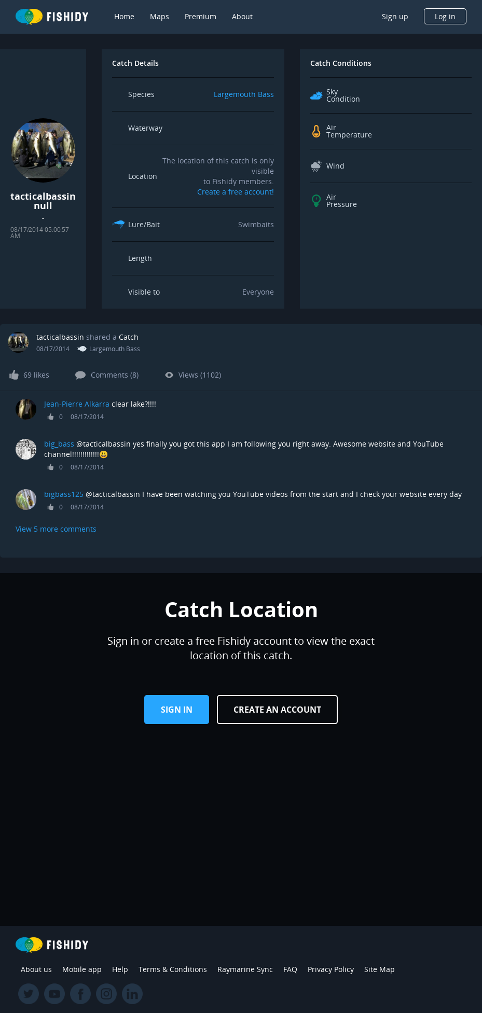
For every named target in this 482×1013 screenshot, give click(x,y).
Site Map (379, 969)
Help (120, 969)
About (242, 16)
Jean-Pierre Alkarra (76, 404)
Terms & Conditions (173, 969)
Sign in (176, 709)
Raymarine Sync (245, 969)
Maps (159, 16)
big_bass (59, 444)
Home (124, 16)
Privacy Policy (331, 969)
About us (36, 969)
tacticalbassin (60, 337)
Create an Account (277, 709)
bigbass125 (64, 494)
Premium (200, 16)
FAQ (290, 969)
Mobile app (82, 969)
